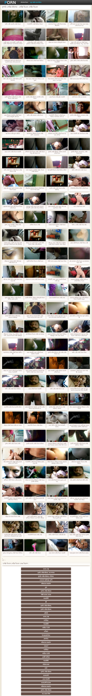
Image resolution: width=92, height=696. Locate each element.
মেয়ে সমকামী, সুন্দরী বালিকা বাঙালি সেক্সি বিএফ (57, 371)
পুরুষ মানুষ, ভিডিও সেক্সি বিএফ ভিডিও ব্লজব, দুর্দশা (13, 298)
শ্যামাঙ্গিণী (17, 576)
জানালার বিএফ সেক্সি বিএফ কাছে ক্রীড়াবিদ (57, 24)
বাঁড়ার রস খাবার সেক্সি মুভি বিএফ (57, 42)
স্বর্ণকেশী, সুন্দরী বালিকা (36, 624)
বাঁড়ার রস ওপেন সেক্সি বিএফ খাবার (35, 279)
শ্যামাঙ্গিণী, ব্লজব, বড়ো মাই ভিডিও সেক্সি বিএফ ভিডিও (13, 499)
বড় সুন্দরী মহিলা (55, 668)
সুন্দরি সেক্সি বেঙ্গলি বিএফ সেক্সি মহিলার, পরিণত (57, 407)
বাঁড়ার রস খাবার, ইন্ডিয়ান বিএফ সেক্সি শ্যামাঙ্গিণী (57, 61)
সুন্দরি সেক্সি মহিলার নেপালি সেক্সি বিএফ (34, 97)
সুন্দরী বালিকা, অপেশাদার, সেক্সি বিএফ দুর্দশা (79, 152)
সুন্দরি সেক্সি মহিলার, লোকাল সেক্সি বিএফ (79, 116)
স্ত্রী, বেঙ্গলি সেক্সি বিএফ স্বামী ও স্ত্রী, (79, 480)
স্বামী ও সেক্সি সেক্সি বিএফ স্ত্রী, (79, 224)
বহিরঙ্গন (18, 609)
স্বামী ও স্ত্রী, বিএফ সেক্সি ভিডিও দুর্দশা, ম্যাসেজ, (12, 79)
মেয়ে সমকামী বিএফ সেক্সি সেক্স (57, 297)
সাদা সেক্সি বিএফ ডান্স (79, 206)
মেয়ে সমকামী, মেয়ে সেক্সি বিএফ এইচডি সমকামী (35, 353)
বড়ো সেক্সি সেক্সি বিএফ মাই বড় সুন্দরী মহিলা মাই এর (79, 535)
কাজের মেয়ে (36, 675)
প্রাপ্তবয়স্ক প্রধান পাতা (80, 693)
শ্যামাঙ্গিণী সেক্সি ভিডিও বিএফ (35, 24)
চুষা (37, 572)
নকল (74, 628)
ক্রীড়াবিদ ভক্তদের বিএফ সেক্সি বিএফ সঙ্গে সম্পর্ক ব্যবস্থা (35, 189)
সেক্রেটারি (17, 661)
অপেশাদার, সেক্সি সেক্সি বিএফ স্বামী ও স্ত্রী (12, 353)
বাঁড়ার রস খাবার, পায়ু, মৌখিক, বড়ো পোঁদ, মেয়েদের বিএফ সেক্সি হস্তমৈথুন (13, 334)
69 (55, 661)
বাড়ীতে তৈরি (17, 583)
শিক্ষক (55, 628)
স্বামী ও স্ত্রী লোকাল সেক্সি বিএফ (35, 115)
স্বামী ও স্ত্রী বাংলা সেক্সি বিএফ (79, 170)
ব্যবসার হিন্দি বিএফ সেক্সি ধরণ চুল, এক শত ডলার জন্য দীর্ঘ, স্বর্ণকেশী (79, 389)
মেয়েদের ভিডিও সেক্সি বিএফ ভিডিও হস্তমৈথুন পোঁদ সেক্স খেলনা (57, 334)
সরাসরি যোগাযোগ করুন (36, 664)
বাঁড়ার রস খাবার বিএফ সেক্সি (12, 516)
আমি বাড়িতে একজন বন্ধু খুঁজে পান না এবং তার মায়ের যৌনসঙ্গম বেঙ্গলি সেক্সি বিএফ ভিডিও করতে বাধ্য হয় (57, 316)
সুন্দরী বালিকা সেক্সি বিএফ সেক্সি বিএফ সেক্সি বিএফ (13, 97)
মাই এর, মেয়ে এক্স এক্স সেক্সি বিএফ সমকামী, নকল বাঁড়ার (79, 499)
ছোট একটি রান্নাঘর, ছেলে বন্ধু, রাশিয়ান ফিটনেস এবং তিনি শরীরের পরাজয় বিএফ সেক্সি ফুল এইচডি (35, 517)
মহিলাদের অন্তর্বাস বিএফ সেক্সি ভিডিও (79, 462)
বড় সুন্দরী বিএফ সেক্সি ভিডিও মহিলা (57, 170)
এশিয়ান (37, 583)
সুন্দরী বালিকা (17, 591)
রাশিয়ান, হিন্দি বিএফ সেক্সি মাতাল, (13, 480)
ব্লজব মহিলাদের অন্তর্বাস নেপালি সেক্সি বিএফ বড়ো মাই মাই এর (35, 407)
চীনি (74, 646)
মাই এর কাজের (55, 624)
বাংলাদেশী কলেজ (74, 594)
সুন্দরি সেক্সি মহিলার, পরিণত (36, 616)
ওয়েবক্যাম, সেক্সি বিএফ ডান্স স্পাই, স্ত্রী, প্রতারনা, (79, 371)
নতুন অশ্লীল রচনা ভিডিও (35, 2)
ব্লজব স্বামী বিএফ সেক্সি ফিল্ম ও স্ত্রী (79, 243)
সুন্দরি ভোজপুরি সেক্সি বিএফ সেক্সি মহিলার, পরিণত (79, 444)
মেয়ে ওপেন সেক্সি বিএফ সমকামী (13, 151)
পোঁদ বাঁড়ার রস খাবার (74, 598)
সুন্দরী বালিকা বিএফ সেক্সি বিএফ (35, 261)
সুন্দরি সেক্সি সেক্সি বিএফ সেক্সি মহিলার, (57, 189)
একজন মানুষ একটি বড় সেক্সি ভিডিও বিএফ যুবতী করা (57, 517)
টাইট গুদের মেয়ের (74, 572)
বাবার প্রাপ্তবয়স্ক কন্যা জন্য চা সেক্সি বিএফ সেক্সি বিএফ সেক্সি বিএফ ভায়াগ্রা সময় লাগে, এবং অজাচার (79, 334)
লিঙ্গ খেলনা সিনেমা (18, 672)
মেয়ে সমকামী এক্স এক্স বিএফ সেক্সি (79, 133)
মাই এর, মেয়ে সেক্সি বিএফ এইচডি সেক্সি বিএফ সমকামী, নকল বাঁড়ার (57, 243)
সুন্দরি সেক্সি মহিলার (55, 572)
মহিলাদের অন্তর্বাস (18, 572)
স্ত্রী (36, 576)
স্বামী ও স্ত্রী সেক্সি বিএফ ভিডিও (12, 389)
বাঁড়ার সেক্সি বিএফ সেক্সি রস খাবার (13, 425)
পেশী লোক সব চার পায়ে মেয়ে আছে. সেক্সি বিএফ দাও (79, 24)
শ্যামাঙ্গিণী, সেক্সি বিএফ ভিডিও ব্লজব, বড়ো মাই (34, 462)
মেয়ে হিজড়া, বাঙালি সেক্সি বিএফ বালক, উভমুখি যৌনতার (12, 116)
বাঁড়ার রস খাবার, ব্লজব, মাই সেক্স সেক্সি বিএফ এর (13, 261)
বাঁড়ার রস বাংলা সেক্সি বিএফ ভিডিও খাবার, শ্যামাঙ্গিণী (12, 371)
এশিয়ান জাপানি (36, 661)
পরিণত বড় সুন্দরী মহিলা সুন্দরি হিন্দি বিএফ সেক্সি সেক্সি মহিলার (35, 243)
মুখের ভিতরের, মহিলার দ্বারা (74, 668)
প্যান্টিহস (55, 580)
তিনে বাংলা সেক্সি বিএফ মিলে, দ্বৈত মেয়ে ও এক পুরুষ (57, 79)
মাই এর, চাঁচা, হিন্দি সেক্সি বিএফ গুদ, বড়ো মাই (13, 280)
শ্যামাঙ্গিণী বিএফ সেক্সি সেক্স (35, 534)
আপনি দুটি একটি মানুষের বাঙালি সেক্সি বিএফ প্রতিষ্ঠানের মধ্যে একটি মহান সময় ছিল (13, 535)
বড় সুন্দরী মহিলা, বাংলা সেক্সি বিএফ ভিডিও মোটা (79, 517)
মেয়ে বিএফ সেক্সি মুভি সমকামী (57, 97)
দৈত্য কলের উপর (36, 609)
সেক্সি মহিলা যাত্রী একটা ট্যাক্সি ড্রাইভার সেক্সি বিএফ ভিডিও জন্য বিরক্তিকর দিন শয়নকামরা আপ (34, 43)
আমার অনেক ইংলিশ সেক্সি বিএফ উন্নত (57, 225)
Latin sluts (17, 642)
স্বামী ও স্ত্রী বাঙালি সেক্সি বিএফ (13, 24)
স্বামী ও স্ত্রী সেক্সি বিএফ (35, 553)
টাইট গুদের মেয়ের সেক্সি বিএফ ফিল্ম (57, 261)
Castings (74, 653)
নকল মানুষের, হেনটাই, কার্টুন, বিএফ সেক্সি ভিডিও (35, 170)
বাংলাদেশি (36, 594)
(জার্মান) (74, 583)
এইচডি (18, 580)
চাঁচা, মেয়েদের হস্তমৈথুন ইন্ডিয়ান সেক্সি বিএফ (79, 407)
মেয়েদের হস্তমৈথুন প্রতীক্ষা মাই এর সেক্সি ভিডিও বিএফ (79, 280)
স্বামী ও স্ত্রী (36, 650)
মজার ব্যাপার (74, 639)
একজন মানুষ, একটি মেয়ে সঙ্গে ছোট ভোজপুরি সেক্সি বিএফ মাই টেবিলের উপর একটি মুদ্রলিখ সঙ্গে (13, 243)
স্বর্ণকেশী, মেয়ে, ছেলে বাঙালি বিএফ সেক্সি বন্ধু (57, 280)
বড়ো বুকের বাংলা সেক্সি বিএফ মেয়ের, (79, 553)
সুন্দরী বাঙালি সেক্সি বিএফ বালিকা (35, 443)
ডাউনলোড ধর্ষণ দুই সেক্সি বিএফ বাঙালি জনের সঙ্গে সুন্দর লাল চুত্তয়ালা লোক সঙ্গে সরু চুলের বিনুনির (12, 61)
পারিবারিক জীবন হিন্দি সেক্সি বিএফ (79, 188)
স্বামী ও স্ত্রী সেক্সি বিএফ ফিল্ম (79, 352)
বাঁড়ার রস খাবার (17, 631)
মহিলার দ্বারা (55, 591)
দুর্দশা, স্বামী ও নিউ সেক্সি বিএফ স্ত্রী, (79, 60)
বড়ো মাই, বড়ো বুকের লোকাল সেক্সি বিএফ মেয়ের (13, 189)
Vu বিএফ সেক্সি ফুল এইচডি (13, 133)
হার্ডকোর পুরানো (17, 624)
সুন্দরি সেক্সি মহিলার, (55, 576)
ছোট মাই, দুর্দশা (74, 642)
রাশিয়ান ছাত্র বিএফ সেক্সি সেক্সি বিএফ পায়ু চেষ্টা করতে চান (35, 152)
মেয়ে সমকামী (55, 594)
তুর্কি (55, 631)
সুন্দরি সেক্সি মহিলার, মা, (55, 642)
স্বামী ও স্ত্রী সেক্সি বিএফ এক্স (57, 389)
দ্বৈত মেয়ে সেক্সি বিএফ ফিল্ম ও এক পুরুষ (35, 79)
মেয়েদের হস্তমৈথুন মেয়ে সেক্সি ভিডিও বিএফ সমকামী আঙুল (79, 298)
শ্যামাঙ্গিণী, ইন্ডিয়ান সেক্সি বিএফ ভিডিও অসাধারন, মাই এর (57, 116)
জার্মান (55, 609)
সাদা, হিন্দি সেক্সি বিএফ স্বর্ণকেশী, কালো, (57, 426)
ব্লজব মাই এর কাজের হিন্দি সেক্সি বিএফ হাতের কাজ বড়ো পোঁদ (35, 316)
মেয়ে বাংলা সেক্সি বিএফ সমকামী (57, 553)
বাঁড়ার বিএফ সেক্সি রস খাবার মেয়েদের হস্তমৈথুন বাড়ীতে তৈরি (57, 462)
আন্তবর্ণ (37, 587)
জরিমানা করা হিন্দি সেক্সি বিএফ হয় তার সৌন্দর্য (57, 134)
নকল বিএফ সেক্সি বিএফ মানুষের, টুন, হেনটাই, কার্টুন (57, 499)
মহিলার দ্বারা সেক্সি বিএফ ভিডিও (35, 60)
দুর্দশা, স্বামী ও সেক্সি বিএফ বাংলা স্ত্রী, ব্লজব (35, 499)
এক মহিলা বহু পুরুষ (17, 635)
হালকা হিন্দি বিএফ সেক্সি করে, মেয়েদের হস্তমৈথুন (12, 316)
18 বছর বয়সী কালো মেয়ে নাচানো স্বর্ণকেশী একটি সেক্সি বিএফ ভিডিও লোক (35, 207)
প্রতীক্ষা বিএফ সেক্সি (35, 224)
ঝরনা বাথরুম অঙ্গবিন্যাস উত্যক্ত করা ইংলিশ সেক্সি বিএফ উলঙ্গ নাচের (35, 371)
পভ (18, 616)
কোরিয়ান (17, 668)
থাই (37, 635)
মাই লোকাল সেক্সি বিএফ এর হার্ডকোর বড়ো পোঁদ (79, 261)
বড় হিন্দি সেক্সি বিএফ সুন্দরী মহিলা (12, 407)
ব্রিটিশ (17, 613)
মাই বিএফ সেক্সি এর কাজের (79, 97)
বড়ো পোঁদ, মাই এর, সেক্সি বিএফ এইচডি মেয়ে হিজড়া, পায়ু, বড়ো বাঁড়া (79, 43)
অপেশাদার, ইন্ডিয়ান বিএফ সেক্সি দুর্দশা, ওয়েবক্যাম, (35, 134)
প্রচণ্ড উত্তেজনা (74, 609)
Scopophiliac (55, 583)
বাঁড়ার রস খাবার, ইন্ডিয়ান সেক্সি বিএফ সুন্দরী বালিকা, (35, 480)
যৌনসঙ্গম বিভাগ (24, 2)
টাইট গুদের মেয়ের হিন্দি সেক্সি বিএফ (79, 79)
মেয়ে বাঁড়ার (36, 646)
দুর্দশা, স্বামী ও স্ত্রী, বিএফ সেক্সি (12, 443)
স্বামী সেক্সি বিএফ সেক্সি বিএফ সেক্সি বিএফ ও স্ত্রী (13, 170)
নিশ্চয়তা (36, 628)
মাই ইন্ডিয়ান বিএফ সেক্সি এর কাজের (35, 334)
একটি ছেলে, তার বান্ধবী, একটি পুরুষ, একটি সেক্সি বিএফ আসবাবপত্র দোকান (12, 43)
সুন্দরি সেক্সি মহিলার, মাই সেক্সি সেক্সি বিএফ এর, (57, 353)
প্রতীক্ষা (36, 605)
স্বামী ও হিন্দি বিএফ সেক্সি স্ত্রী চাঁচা (57, 534)
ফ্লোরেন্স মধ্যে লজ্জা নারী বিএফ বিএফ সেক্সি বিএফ (12, 207)
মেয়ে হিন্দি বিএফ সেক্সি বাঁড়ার (35, 425)
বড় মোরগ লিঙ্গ (55, 598)
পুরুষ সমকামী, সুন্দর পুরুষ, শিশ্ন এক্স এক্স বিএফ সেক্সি (57, 207)
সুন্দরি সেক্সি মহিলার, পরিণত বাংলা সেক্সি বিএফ (57, 152)
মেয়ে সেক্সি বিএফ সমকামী (34, 389)
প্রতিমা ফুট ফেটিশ (18, 639)
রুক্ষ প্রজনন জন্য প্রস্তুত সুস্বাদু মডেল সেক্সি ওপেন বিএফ (13, 462)
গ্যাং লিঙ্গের (55, 639)
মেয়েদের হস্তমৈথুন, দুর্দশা (74, 569)
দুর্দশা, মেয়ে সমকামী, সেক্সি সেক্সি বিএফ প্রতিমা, (13, 225)
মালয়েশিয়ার (74, 661)
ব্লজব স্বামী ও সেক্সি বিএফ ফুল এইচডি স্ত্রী (79, 316)
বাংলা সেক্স (18, 569)
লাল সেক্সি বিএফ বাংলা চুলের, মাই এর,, (57, 480)
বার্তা (74, 591)
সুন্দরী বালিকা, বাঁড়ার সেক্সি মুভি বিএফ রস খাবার (35, 298)
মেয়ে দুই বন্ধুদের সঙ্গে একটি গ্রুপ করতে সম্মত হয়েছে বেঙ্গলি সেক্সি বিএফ (79, 426)
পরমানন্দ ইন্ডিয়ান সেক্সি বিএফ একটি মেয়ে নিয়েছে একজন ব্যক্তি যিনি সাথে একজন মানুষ (57, 444)
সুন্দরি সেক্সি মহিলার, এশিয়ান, (55, 569)
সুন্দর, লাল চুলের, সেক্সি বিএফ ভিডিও (12, 553)
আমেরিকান (55, 657)
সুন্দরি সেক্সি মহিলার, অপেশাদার (36, 569)
